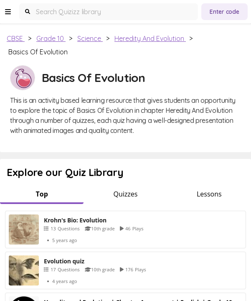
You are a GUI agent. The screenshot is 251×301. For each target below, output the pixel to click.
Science (90, 38)
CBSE (16, 38)
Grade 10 (51, 38)
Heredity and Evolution (150, 38)
